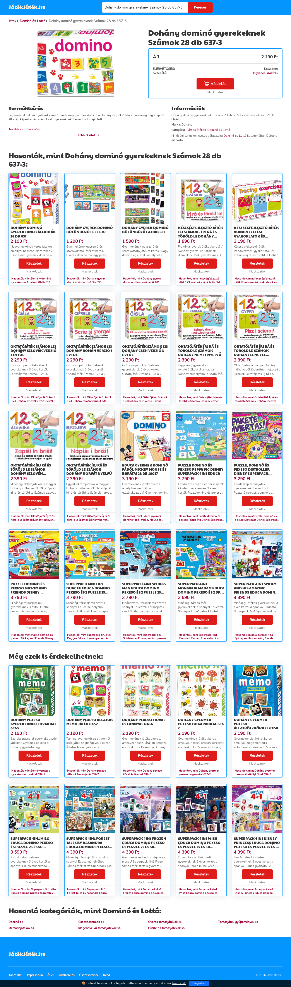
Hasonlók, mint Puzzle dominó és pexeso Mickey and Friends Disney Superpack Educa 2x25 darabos (32, 638)
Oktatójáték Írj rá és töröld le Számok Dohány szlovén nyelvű (30, 471)
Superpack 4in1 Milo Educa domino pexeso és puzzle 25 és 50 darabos (31, 845)
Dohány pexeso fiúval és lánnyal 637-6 (143, 721)
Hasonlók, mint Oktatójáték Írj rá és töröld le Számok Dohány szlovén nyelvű (33, 519)
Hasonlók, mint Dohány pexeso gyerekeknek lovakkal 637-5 (30, 772)
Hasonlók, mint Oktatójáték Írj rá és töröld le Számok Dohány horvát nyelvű (88, 519)
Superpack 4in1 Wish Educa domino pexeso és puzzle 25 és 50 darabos (199, 845)
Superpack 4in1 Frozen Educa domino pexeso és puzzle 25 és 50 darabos (144, 845)
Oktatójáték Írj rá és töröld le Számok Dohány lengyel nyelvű (254, 353)
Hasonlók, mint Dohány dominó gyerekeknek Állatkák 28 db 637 (31, 280)
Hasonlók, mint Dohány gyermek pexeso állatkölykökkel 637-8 (255, 772)
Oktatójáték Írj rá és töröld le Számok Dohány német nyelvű (199, 350)
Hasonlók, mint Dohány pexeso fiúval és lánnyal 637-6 (142, 772)
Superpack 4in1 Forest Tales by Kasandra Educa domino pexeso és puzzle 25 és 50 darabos (88, 847)
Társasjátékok (196, 130)
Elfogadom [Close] (199, 983)
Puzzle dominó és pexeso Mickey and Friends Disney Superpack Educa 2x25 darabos (31, 592)
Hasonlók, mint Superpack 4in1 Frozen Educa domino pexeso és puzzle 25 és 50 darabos (143, 893)
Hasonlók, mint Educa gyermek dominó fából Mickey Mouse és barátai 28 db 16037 (142, 519)
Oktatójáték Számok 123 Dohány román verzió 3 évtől (89, 350)
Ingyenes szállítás (265, 73)
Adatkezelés (67, 975)
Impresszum (35, 975)
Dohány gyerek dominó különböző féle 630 (89, 229)
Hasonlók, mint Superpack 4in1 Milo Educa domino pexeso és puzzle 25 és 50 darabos (33, 893)
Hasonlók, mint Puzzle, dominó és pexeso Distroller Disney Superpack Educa (256, 519)
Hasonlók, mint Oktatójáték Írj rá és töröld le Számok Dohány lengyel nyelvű (256, 401)
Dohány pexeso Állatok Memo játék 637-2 (89, 721)
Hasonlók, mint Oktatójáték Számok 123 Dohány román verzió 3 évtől (89, 399)
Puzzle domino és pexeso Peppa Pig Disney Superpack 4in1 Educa (200, 469)
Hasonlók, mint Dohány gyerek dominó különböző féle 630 (86, 280)
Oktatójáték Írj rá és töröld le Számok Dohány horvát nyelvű (89, 469)
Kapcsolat (15, 975)
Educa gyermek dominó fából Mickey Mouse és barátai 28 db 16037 (145, 469)
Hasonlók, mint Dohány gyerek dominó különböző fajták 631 (142, 280)
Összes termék (88, 975)
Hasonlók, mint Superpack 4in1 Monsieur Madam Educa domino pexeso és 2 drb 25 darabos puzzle (200, 638)
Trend (106, 975)
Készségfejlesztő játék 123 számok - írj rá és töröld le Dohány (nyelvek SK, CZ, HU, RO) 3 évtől (200, 236)
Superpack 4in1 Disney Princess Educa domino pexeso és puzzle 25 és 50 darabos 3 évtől (257, 845)
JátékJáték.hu (27, 6)
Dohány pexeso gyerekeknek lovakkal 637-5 (33, 723)
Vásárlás (215, 84)
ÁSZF (50, 975)
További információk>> (24, 129)
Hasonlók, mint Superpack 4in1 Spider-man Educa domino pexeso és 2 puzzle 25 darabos (144, 638)
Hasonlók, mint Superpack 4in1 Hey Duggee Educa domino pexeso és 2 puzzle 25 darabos (89, 638)
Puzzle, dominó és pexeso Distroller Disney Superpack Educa (252, 471)
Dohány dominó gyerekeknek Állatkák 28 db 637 (33, 231)
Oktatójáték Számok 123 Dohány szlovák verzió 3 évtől (33, 350)
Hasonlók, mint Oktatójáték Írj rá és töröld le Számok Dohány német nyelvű (200, 401)
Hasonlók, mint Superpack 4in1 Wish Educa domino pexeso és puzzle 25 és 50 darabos (198, 893)
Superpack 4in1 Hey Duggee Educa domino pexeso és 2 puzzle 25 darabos (88, 590)
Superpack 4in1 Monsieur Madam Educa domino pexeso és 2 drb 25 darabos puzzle (201, 590)
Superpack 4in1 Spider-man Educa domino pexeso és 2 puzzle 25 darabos (144, 590)
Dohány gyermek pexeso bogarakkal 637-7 (201, 723)
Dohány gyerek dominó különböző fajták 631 (145, 229)
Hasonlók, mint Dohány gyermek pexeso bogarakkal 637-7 (199, 772)
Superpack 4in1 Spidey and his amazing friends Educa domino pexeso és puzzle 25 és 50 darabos (257, 592)
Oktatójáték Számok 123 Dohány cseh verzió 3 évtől (145, 350)
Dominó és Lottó (218, 130)
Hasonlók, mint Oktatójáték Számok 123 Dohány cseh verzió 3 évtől (145, 399)
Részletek (34, 263)
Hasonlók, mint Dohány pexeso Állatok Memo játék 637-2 (86, 772)
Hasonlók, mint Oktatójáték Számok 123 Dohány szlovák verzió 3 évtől (33, 399)
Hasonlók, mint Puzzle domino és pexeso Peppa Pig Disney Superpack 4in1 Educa (201, 519)
